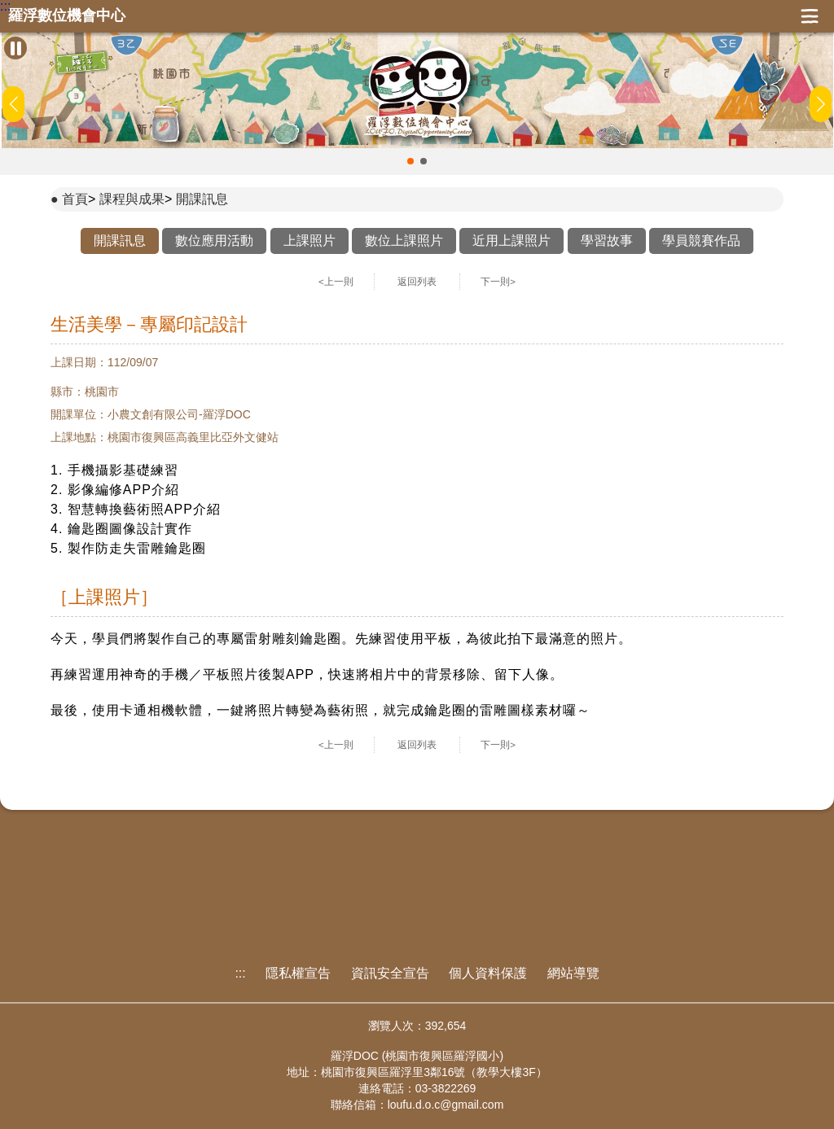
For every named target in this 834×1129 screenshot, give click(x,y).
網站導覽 (573, 973)
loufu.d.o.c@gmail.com (446, 1104)
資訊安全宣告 (390, 973)
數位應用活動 (214, 240)
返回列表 (417, 282)
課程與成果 (132, 199)
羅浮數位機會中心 (66, 16)
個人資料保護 (488, 973)
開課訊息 (202, 199)
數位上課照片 (404, 240)
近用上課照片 (511, 240)
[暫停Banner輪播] (15, 48)
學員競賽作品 (701, 240)
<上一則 (335, 282)
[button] (410, 161)
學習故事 (607, 240)
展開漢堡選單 (809, 16)
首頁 (75, 199)
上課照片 (309, 240)
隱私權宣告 (298, 973)
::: (5, 6)
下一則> (498, 282)
